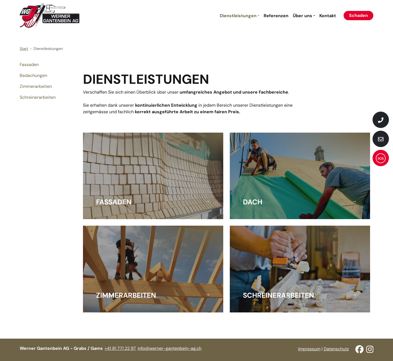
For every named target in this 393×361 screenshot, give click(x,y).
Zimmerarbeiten (36, 86)
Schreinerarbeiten (38, 97)
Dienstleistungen (238, 16)
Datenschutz (336, 349)
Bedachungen (33, 75)
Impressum (309, 349)
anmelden (290, 349)
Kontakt (327, 16)
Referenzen (276, 16)
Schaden (358, 15)
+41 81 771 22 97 (120, 348)
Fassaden (29, 64)
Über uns (302, 16)
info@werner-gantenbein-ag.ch (169, 348)
